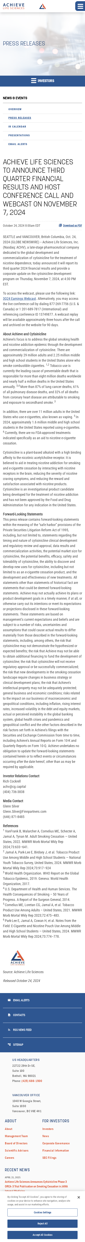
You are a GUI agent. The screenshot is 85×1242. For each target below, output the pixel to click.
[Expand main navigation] (80, 6)
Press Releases (19, 118)
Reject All (42, 1224)
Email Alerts (17, 144)
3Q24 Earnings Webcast (19, 299)
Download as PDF (70, 225)
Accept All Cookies (42, 1235)
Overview (15, 109)
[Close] (78, 1198)
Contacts (16, 1015)
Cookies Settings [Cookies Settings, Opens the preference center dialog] (42, 1213)
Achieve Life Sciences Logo (42, 6)
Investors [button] (42, 80)
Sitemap (15, 1044)
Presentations (19, 135)
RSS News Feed (20, 1029)
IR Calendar (17, 127)
